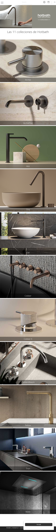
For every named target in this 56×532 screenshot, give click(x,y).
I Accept (38, 524)
